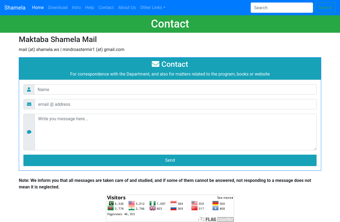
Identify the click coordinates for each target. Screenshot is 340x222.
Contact (106, 7)
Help (89, 7)
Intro (76, 7)
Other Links (151, 7)
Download (58, 7)
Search (325, 7)
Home (39, 7)
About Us (127, 7)
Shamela (15, 7)
